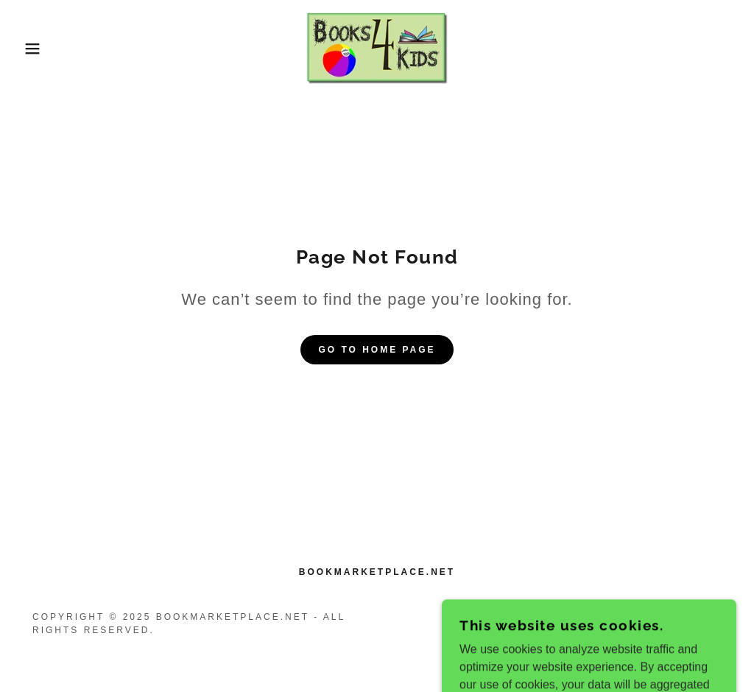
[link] (377, 47)
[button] (37, 48)
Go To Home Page (376, 350)
